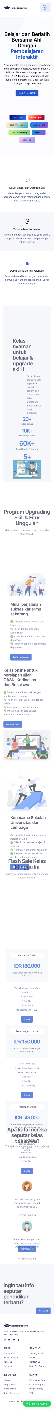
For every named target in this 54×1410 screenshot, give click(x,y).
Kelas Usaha (39, 125)
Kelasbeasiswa (23, 1402)
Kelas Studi (18, 117)
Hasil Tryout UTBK (27, 98)
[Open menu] (31, 7)
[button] (37, 1404)
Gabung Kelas (12, 760)
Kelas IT (38, 132)
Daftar (27, 1107)
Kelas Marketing (19, 132)
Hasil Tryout (45, 7)
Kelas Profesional (17, 125)
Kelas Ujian (36, 117)
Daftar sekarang (21, 696)
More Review (27, 1251)
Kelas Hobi (27, 140)
